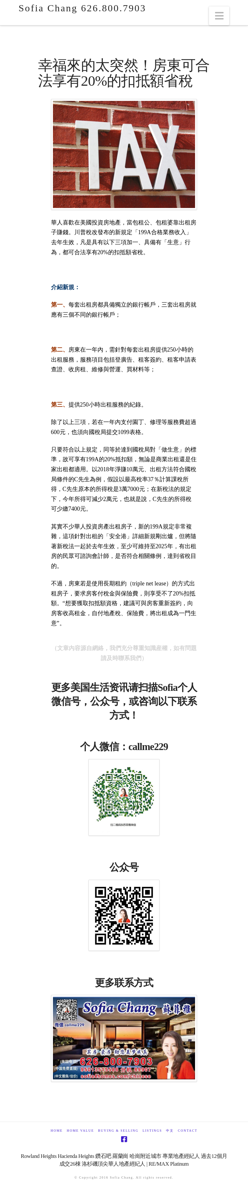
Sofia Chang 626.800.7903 (82, 8)
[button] (219, 15)
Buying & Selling (118, 1130)
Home (57, 1130)
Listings (152, 1130)
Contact (187, 1130)
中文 (170, 1130)
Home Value (80, 1130)
